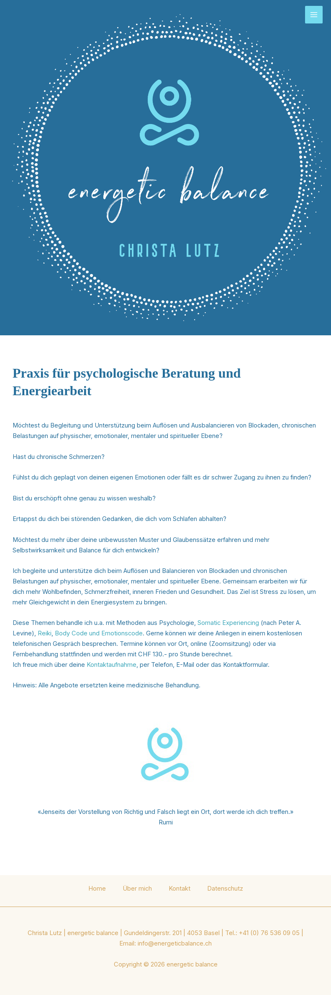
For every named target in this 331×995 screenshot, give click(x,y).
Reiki (44, 633)
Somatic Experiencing (228, 623)
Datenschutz (225, 888)
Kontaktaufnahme (111, 665)
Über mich (137, 888)
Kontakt (179, 888)
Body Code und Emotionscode (99, 633)
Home (97, 888)
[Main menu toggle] (314, 14)
